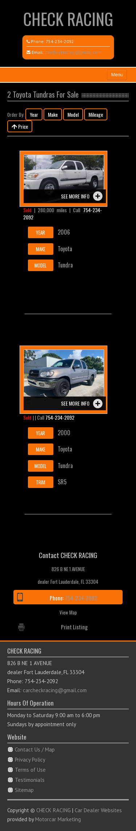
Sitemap (24, 790)
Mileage (95, 114)
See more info (75, 196)
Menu (117, 74)
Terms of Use (30, 769)
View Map (68, 612)
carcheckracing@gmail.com (73, 52)
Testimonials (30, 779)
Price (20, 126)
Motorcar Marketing (58, 819)
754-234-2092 (60, 41)
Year (34, 114)
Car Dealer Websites (98, 810)
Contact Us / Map (35, 749)
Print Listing (74, 627)
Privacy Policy (30, 759)
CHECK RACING (68, 19)
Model (73, 114)
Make (53, 114)
